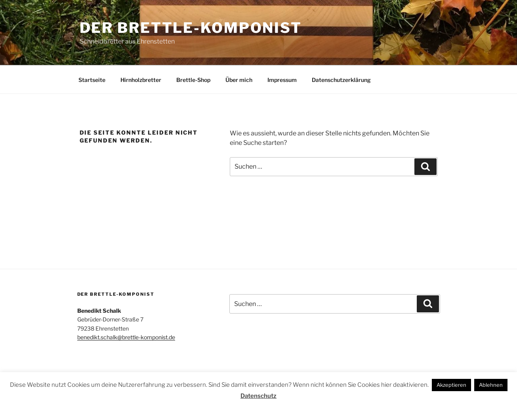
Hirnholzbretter (140, 79)
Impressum (282, 79)
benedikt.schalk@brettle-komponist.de (126, 337)
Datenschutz (258, 395)
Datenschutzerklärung (341, 79)
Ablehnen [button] (491, 385)
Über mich (238, 79)
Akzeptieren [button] (451, 385)
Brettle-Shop (193, 79)
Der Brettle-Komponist (191, 27)
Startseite (91, 79)
